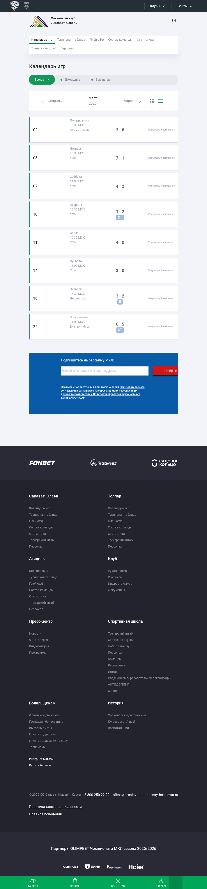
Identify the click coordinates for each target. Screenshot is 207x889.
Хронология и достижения (127, 715)
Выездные (103, 79)
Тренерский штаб (43, 48)
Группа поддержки (42, 734)
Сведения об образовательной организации (139, 678)
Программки (38, 652)
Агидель (37, 558)
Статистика (145, 39)
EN (174, 21)
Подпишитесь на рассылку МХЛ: (87, 360)
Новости (35, 633)
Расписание (116, 665)
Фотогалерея (38, 640)
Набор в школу (118, 646)
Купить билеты (40, 765)
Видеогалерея (39, 646)
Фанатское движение (44, 715)
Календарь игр (42, 39)
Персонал (67, 48)
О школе (114, 691)
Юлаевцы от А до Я (121, 721)
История (114, 671)
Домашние (72, 79)
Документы (116, 590)
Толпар (114, 496)
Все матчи (42, 79)
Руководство (117, 571)
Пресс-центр (41, 621)
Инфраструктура (120, 583)
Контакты (115, 577)
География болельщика (46, 721)
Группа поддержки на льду (48, 740)
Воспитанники (118, 728)
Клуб (112, 558)
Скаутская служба (121, 640)
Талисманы (37, 747)
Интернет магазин (42, 759)
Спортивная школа (125, 621)
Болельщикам (42, 703)
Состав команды (120, 39)
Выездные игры (40, 728)
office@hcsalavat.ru (128, 795)
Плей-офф (97, 39)
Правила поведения (45, 814)
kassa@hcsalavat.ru (162, 795)
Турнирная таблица (71, 39)
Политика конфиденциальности (55, 807)
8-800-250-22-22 (97, 795)
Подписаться (177, 370)
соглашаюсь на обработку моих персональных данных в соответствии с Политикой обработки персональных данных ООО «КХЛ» (100, 394)
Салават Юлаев (43, 496)
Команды (115, 659)
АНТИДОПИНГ (118, 684)
